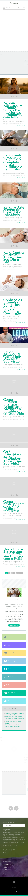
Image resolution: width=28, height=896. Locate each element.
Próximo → (19, 573)
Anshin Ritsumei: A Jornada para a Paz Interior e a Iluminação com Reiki (12, 110)
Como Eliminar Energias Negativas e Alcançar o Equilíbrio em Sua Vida (13, 406)
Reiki (17, 97)
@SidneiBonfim (8, 864)
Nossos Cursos (12, 685)
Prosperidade (12, 653)
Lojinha (10, 701)
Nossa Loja (7, 871)
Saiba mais (13, 625)
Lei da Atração (17, 345)
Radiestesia (11, 669)
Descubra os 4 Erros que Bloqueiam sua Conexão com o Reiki (13, 554)
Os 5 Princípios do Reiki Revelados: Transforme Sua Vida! (13, 457)
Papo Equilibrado (17, 393)
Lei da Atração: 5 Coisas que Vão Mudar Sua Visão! (12, 357)
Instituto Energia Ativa (7, 885)
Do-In (9, 645)
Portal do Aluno (12, 693)
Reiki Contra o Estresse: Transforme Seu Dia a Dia (13, 257)
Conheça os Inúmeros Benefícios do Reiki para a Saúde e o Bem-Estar (12, 307)
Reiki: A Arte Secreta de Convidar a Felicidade (13, 211)
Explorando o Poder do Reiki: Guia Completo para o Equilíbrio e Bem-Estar (12, 162)
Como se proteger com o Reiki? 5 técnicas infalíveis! (14, 506)
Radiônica (11, 677)
